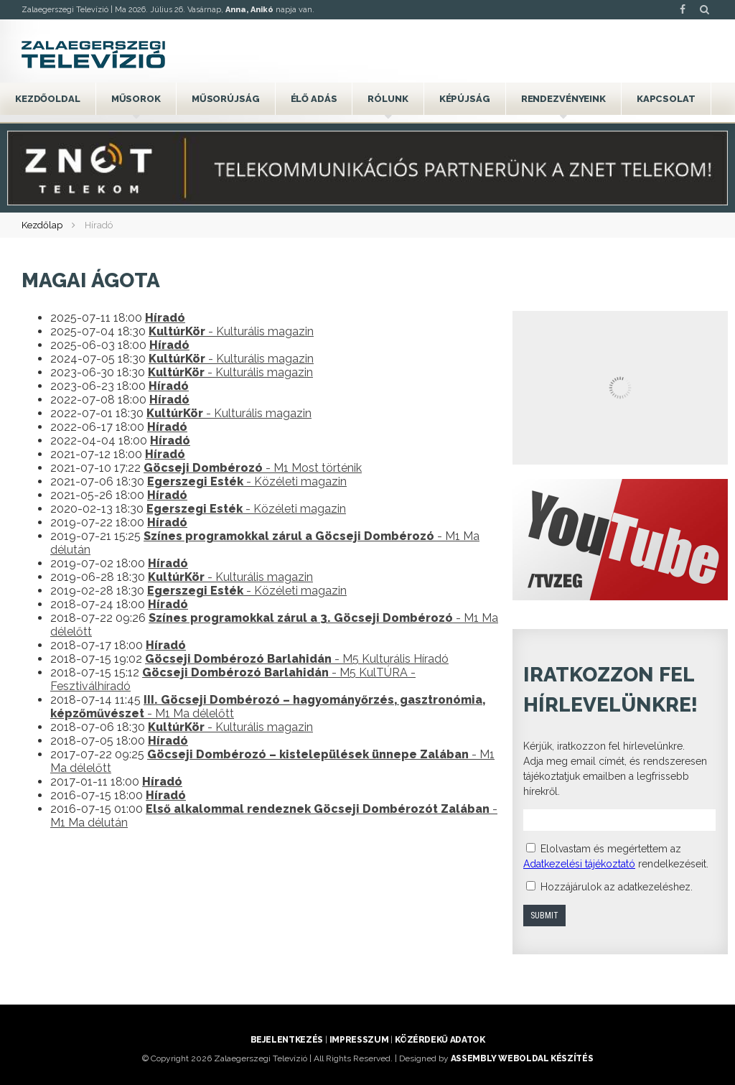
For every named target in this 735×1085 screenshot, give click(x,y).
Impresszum (358, 1040)
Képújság (464, 98)
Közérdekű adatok (439, 1040)
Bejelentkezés (287, 1040)
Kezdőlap (42, 225)
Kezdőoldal (47, 98)
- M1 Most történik (253, 468)
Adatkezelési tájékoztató (579, 864)
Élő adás (314, 98)
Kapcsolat (666, 98)
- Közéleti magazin (247, 481)
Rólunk (388, 98)
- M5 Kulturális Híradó (297, 659)
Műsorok (136, 98)
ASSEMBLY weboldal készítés (522, 1058)
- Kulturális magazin (231, 331)
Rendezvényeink (563, 98)
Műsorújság (226, 98)
